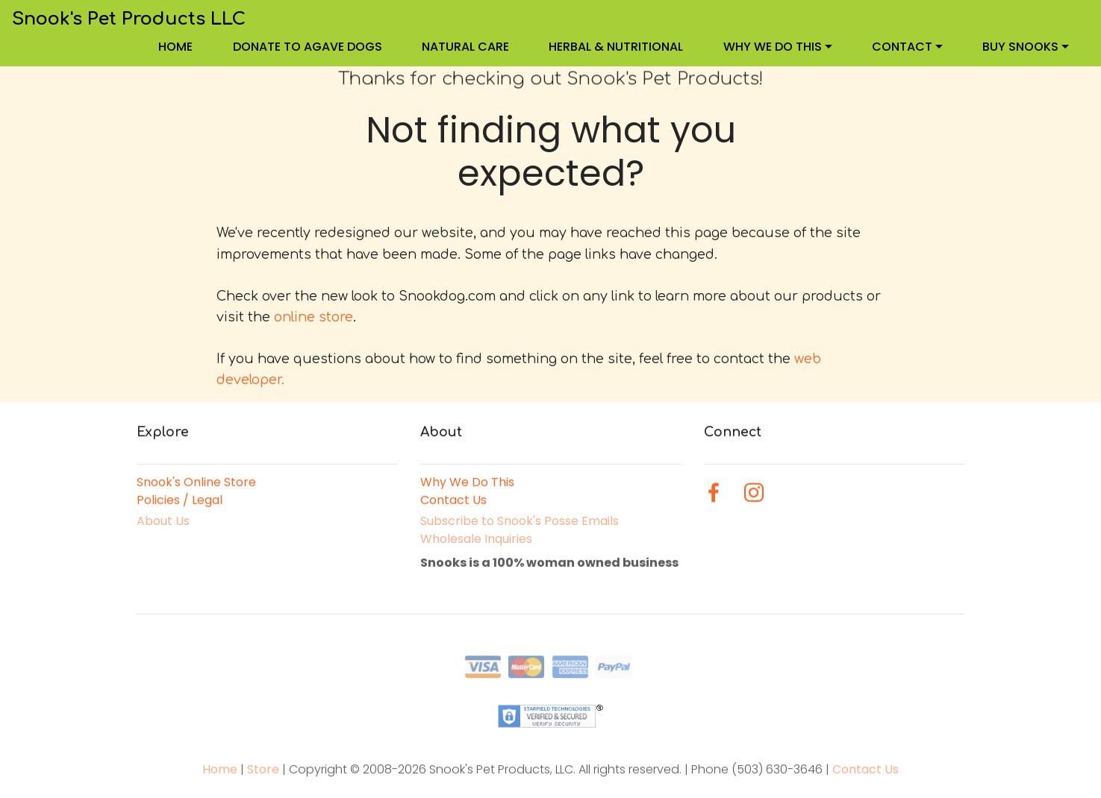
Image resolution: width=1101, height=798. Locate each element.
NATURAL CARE (465, 46)
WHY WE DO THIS (772, 46)
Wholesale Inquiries (476, 541)
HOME (175, 46)
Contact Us (453, 500)
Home (221, 776)
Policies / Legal (179, 500)
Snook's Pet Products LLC (129, 19)
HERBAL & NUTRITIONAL (616, 46)
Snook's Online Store (196, 482)
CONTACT (902, 46)
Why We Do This (467, 482)
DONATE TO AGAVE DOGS (307, 46)
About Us (163, 523)
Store (264, 776)
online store (313, 317)
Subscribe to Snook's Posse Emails (519, 523)
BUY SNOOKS (1020, 46)
